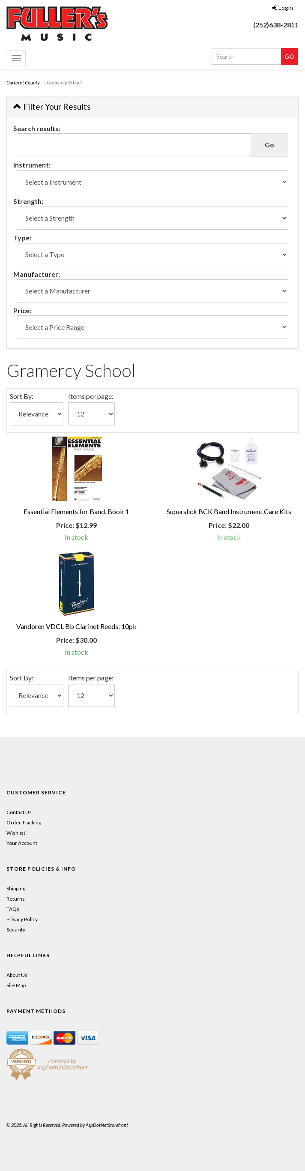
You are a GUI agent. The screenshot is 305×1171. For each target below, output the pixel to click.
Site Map (16, 985)
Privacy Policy (22, 919)
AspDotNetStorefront (107, 1125)
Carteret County (23, 82)
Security (15, 929)
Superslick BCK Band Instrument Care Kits (229, 511)
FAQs (12, 909)
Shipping (15, 888)
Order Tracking (23, 822)
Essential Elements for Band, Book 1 (76, 511)
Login (282, 7)
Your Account (21, 843)
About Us (16, 975)
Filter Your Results (52, 106)
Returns (15, 898)
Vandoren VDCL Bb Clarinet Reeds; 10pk (76, 626)
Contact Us (19, 812)
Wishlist (15, 833)
